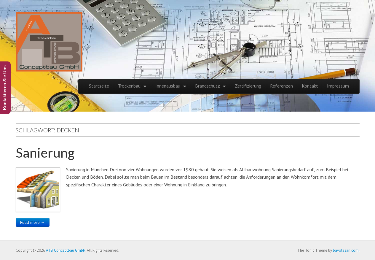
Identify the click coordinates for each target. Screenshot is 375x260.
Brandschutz (207, 86)
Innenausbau (167, 86)
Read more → (32, 222)
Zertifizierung (248, 86)
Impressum (338, 86)
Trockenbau (129, 86)
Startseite (99, 86)
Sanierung (45, 152)
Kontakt (310, 86)
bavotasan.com (346, 250)
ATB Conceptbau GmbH (65, 250)
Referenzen (281, 86)
